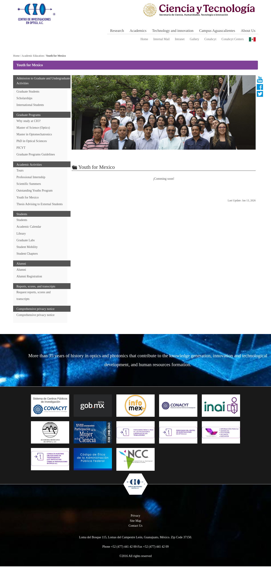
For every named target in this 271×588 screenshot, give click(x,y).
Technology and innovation (173, 31)
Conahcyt (210, 39)
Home (144, 39)
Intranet (180, 39)
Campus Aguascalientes (217, 31)
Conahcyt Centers (233, 39)
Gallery (194, 39)
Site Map (135, 542)
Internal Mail (161, 39)
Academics (138, 31)
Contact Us (136, 547)
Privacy (135, 537)
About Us (248, 31)
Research (117, 31)
